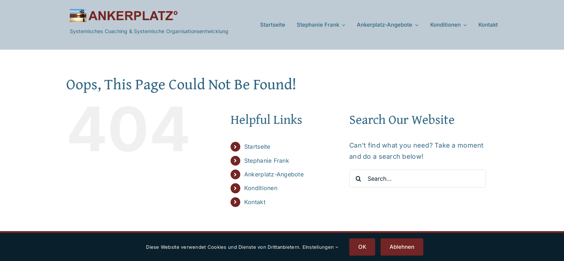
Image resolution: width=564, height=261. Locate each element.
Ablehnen (402, 246)
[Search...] (417, 179)
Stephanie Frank (266, 160)
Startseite (257, 146)
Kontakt (254, 202)
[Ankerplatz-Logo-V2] (124, 12)
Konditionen (260, 188)
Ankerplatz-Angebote (274, 174)
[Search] (358, 179)
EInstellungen (320, 247)
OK (362, 246)
